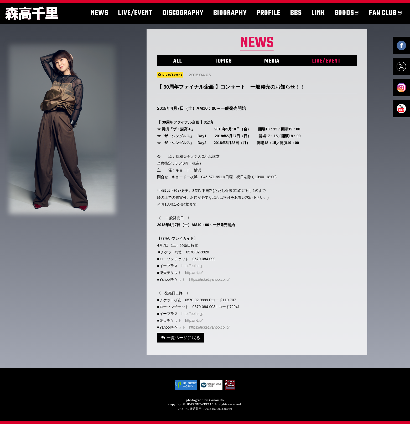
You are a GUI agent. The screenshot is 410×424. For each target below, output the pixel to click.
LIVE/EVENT (326, 61)
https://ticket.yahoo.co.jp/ (209, 279)
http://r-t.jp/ (194, 272)
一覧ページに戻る (180, 337)
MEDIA (271, 61)
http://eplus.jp (192, 266)
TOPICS (223, 61)
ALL (177, 61)
